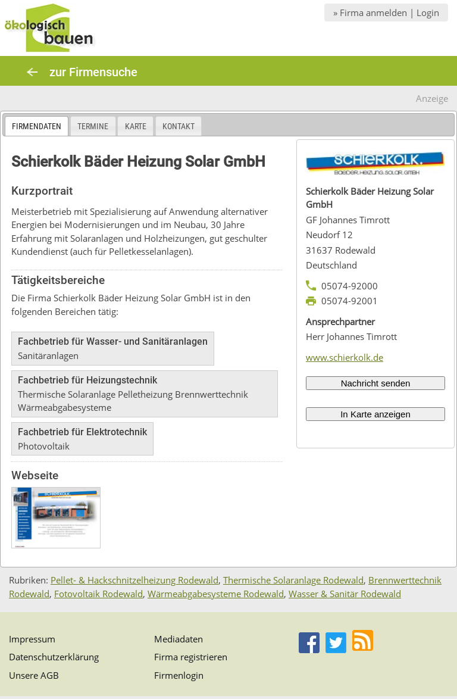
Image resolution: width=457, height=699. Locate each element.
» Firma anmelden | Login (386, 12)
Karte (135, 126)
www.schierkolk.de (344, 357)
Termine (92, 126)
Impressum (32, 639)
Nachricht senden (376, 383)
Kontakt (178, 126)
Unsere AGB (34, 675)
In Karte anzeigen (375, 414)
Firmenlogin (179, 675)
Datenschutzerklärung (54, 657)
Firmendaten (36, 126)
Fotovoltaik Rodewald (98, 594)
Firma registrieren (190, 657)
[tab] (36, 126)
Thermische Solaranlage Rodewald (293, 580)
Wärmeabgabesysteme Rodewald (216, 594)
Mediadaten (178, 639)
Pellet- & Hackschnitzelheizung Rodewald (134, 580)
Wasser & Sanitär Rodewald (345, 594)
